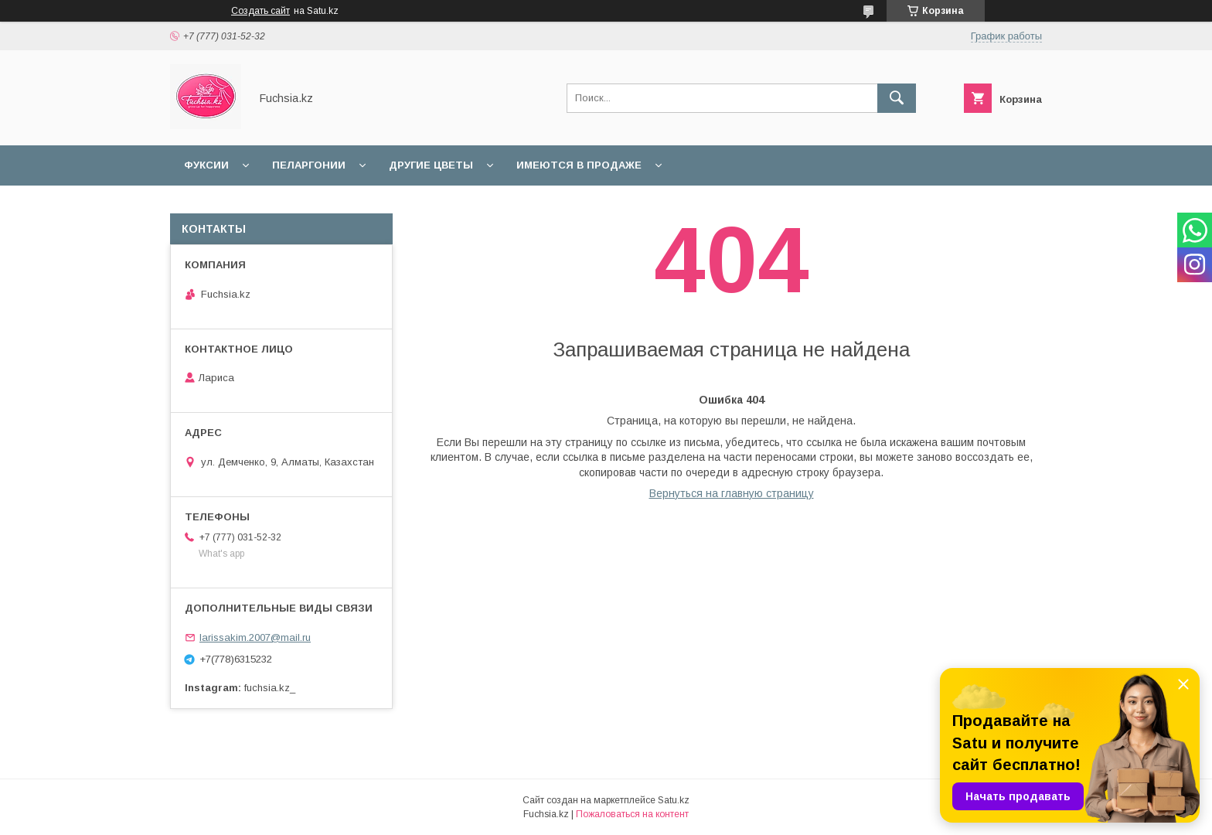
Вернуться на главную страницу (731, 493)
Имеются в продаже (579, 165)
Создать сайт (260, 10)
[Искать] (896, 98)
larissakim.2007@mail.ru (255, 637)
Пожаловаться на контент (632, 814)
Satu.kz (673, 800)
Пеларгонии (309, 165)
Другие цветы (431, 165)
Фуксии (206, 165)
